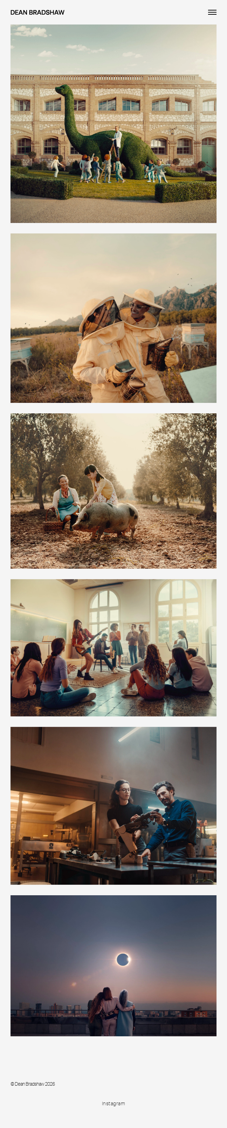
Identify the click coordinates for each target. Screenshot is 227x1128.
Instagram (113, 1103)
